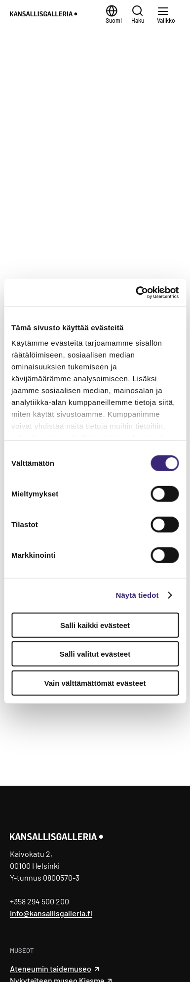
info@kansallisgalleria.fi (51, 913)
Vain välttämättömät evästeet (95, 682)
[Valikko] (169, 14)
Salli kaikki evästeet (95, 625)
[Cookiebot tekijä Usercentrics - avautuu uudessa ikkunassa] (136, 292)
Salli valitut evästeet (95, 654)
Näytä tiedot (137, 595)
